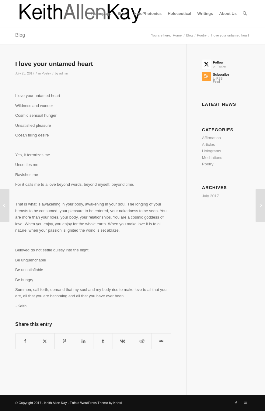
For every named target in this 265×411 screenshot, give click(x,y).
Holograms (211, 151)
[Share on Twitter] (44, 341)
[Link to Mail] (245, 402)
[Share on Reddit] (142, 341)
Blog (20, 35)
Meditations (212, 157)
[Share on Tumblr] (103, 341)
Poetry (46, 73)
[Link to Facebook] (236, 402)
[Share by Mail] (161, 341)
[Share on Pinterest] (64, 341)
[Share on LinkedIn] (83, 341)
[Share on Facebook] (25, 341)
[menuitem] (101, 13)
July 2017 (210, 196)
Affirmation (211, 138)
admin (63, 73)
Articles (208, 144)
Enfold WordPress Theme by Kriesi (96, 403)
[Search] (245, 13)
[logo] (80, 13)
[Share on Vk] (122, 341)
